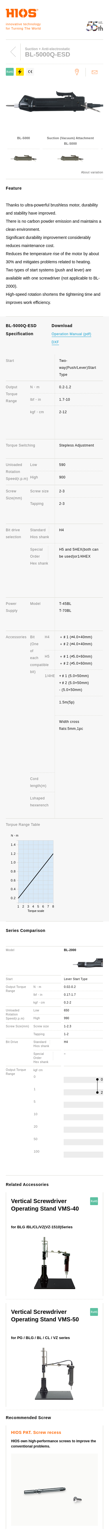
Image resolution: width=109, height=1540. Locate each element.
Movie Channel (19, 1493)
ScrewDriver (17, 1396)
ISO (78, 1425)
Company (14, 1408)
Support (13, 1446)
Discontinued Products (54, 1455)
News (49, 1476)
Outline (12, 1417)
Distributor (87, 1455)
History (81, 1417)
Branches (31, 1425)
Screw (66, 1396)
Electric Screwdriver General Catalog (39, 1484)
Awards (12, 1425)
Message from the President (46, 1417)
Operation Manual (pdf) (72, 334)
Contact (12, 1455)
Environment (16, 1434)
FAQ (27, 1455)
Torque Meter (44, 1396)
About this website (23, 1476)
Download (14, 1463)
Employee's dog (56, 1425)
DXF (55, 342)
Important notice (52, 1493)
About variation (92, 172)
